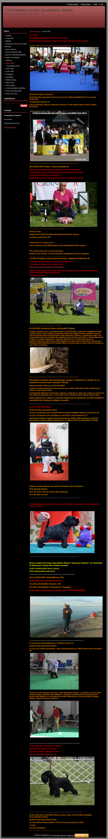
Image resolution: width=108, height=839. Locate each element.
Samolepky (9, 77)
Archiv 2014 (10, 63)
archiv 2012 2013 (11, 94)
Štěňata (8, 41)
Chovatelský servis (13, 66)
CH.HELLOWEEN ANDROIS (15, 88)
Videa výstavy (10, 85)
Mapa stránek (86, 4)
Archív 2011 (10, 38)
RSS (95, 4)
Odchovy (9, 60)
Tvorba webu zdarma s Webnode (62, 835)
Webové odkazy (11, 80)
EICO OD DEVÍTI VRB (13, 52)
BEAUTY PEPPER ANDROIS (16, 55)
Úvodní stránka (34, 31)
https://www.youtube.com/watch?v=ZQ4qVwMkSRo (46, 267)
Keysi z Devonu (11, 49)
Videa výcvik (10, 83)
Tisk (101, 4)
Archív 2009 (10, 71)
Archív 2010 (10, 69)
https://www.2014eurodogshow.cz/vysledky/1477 (55, 45)
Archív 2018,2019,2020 (13, 91)
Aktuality (8, 35)
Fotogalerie (9, 74)
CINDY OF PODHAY (13, 58)
